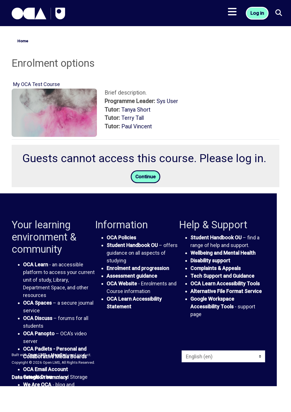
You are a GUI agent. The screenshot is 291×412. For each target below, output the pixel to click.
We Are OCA (37, 385)
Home (22, 41)
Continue (145, 177)
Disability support (210, 261)
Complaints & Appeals (215, 268)
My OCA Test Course (36, 84)
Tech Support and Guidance (222, 276)
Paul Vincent (136, 126)
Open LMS (37, 355)
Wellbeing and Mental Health (222, 253)
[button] (279, 14)
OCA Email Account (45, 370)
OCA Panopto (39, 334)
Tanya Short (135, 109)
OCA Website (122, 284)
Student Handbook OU (132, 245)
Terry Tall (132, 118)
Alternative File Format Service (226, 291)
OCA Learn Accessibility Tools (225, 284)
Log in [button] (258, 14)
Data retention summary (40, 377)
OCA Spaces (37, 303)
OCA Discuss (37, 319)
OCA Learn (35, 265)
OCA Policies (121, 238)
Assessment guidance (132, 276)
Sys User (167, 101)
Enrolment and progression (138, 268)
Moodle (58, 355)
